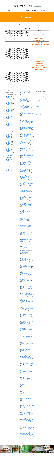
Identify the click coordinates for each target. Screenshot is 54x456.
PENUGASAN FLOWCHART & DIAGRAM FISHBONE (39, 57)
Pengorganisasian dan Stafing (39, 46)
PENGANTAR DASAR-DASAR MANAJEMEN (39, 80)
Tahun (8, 128)
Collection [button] (34, 10)
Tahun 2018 (9, 105)
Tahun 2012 (9, 112)
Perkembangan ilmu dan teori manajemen (39, 40)
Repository (18, 24)
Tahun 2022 (9, 100)
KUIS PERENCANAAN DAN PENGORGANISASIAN (39, 48)
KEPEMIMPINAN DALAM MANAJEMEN (39, 63)
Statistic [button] (20, 10)
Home (9, 10)
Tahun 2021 (9, 102)
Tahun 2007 (9, 118)
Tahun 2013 (9, 111)
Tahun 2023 (9, 99)
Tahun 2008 (9, 117)
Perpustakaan (27, 6)
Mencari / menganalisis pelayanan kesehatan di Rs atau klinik (39, 44)
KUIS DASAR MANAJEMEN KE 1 (39, 82)
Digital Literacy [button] (43, 10)
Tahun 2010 (9, 114)
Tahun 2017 (9, 106)
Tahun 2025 (9, 97)
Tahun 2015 (9, 109)
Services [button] (27, 10)
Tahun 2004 (9, 119)
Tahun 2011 (9, 113)
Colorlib (39, 454)
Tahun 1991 (9, 127)
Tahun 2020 (9, 103)
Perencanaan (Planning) (39, 42)
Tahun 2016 (9, 107)
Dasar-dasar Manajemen (39, 36)
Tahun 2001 (9, 123)
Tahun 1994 (9, 125)
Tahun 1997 (9, 124)
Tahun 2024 (9, 98)
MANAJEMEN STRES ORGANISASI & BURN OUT (39, 73)
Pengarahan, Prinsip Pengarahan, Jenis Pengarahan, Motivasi (39, 50)
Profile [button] (14, 10)
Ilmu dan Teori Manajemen (39, 38)
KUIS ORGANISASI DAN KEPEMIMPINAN (39, 65)
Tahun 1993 (9, 126)
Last (22, 85)
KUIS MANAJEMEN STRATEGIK (39, 69)
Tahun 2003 (9, 120)
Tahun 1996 (9, 156)
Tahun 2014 (9, 110)
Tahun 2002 (9, 121)
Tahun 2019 (9, 104)
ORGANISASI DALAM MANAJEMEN (39, 61)
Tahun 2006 (9, 152)
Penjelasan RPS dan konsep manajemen (39, 34)
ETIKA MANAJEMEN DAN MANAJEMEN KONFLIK (39, 71)
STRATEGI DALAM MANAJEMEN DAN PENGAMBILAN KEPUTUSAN (39, 67)
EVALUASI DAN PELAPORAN (39, 59)
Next (10, 85)
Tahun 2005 (9, 153)
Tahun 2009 (9, 116)
